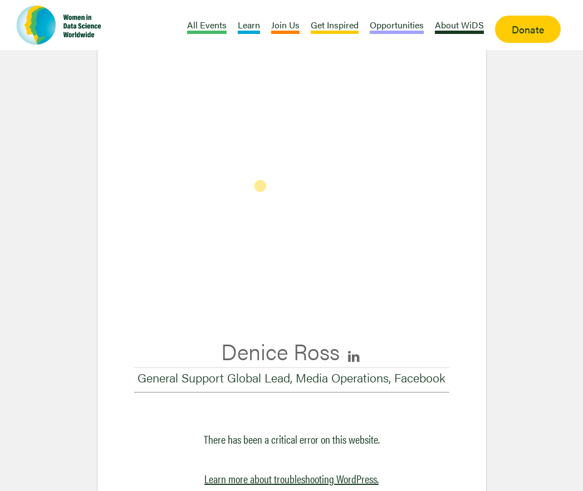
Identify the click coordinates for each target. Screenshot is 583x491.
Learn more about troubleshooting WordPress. (291, 478)
